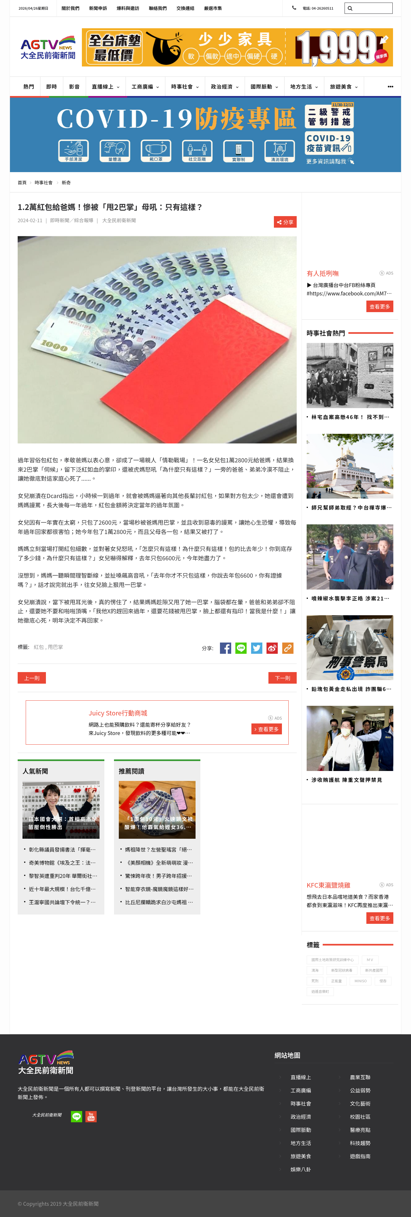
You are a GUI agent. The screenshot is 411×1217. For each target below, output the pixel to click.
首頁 (22, 182)
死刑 (315, 980)
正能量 (336, 980)
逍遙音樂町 (320, 991)
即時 (51, 86)
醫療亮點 (360, 1130)
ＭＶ (370, 959)
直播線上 (106, 86)
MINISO (360, 980)
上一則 (31, 678)
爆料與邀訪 (128, 8)
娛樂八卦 (301, 1169)
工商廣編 (146, 86)
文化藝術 (360, 1103)
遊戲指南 (360, 1156)
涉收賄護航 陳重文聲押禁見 (347, 780)
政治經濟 (225, 86)
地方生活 (304, 86)
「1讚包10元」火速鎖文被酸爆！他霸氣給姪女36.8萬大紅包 (159, 823)
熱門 (28, 86)
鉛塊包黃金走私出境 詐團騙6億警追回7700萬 (351, 689)
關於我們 (71, 8)
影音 (74, 86)
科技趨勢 (360, 1143)
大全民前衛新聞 (46, 1115)
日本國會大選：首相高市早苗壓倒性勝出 (63, 823)
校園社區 (360, 1116)
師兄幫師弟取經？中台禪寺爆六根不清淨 (351, 507)
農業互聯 (360, 1077)
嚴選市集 (213, 8)
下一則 (282, 678)
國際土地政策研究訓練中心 (332, 959)
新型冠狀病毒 (342, 970)
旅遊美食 (344, 86)
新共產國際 (374, 970)
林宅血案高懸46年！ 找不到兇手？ (350, 417)
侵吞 (383, 980)
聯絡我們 (158, 8)
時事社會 (185, 86)
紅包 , (41, 647)
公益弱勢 (360, 1090)
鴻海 (315, 970)
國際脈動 (265, 86)
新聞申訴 (98, 8)
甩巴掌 (55, 647)
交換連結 (186, 8)
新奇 (66, 182)
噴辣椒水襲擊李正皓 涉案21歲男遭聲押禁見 (350, 598)
